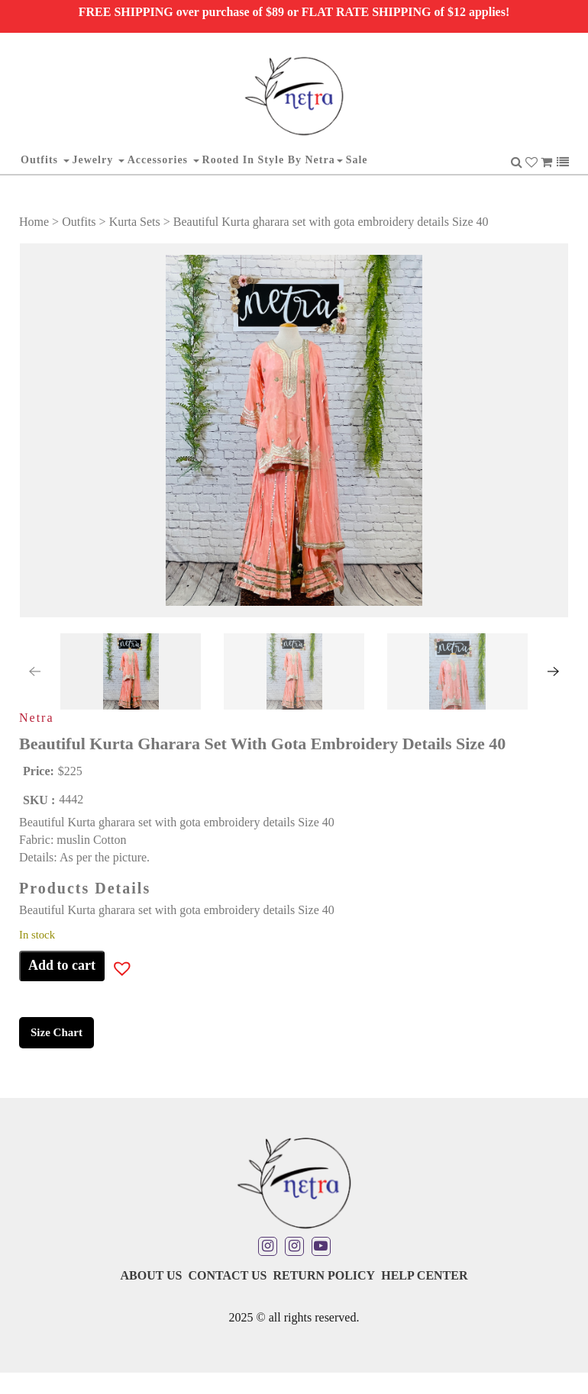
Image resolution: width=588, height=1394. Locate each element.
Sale (357, 160)
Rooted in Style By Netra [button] (272, 160)
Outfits (78, 221)
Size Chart (56, 1032)
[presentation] (34, 671)
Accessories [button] (163, 160)
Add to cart (61, 965)
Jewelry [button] (98, 160)
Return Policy (324, 1275)
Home (34, 221)
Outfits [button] (45, 160)
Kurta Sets (134, 221)
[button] (68, 671)
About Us (151, 1275)
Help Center (424, 1275)
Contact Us (227, 1275)
